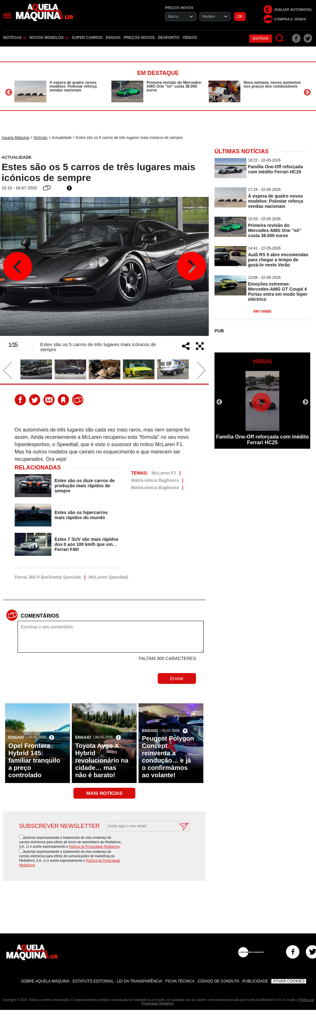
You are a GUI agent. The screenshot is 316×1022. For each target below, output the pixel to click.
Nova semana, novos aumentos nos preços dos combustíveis (272, 84)
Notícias (14, 37)
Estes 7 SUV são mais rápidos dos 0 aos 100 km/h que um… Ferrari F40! (86, 544)
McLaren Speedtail (108, 577)
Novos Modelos (48, 37)
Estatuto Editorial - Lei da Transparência (117, 981)
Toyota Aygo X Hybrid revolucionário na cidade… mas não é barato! (101, 760)
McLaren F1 (163, 473)
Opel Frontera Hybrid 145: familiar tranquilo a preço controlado (34, 760)
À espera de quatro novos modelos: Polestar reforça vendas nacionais (73, 86)
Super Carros (87, 37)
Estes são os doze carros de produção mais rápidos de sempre (85, 485)
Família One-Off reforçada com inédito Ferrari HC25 (275, 169)
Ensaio (113, 37)
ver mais (262, 311)
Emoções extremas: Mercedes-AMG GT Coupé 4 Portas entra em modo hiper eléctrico (277, 291)
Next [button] (307, 92)
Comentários (40, 616)
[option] (61, 91)
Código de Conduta (218, 981)
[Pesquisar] (279, 38)
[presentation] (141, 847)
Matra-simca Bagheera (155, 480)
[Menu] (7, 16)
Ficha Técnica (179, 981)
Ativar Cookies (289, 981)
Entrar (260, 38)
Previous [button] (9, 92)
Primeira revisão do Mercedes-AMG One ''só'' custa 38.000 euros (174, 86)
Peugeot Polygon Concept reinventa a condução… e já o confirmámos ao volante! (168, 757)
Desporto (168, 37)
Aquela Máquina (15, 137)
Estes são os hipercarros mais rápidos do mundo (81, 515)
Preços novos (139, 37)
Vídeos (190, 37)
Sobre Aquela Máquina (45, 981)
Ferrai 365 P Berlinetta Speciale (48, 577)
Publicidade (255, 981)
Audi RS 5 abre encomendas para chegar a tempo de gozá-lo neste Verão (278, 259)
